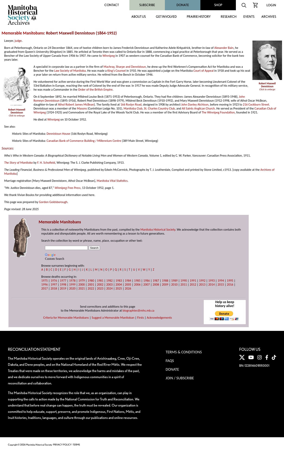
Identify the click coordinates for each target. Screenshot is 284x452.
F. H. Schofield (46, 162)
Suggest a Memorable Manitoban (113, 317)
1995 (230, 280)
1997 (53, 284)
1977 (63, 280)
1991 (193, 280)
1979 (81, 280)
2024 (109, 288)
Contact (111, 5)
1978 (72, 280)
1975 (44, 280)
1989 (174, 280)
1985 (137, 280)
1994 (221, 280)
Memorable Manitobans (23, 33)
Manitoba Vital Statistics (112, 181)
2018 (53, 288)
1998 (63, 284)
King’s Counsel (116, 70)
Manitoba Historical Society (157, 229)
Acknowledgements (159, 317)
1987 (156, 280)
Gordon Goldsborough (53, 202)
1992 (202, 280)
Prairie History (199, 17)
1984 (128, 280)
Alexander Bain (224, 48)
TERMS (76, 444)
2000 (81, 284)
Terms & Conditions (184, 352)
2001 (91, 284)
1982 (109, 280)
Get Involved (166, 17)
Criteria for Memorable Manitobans (66, 317)
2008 (156, 284)
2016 (230, 284)
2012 (193, 284)
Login (271, 5)
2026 (128, 288)
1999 (72, 284)
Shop (218, 5)
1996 (44, 284)
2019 (63, 288)
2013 (202, 284)
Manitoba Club (132, 108)
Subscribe (147, 5)
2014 (211, 284)
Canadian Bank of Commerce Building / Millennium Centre (84, 141)
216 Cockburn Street (256, 104)
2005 (128, 284)
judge (18, 41)
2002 (100, 284)
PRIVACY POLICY (62, 444)
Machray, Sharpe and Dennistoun (125, 67)
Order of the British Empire (95, 89)
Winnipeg (109, 56)
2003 (109, 284)
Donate (183, 5)
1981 (100, 280)
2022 (91, 288)
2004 (119, 284)
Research (228, 17)
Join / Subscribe (180, 378)
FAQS (170, 360)
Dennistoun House (58, 134)
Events (248, 17)
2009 (165, 284)
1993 (211, 280)
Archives (268, 17)
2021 (81, 288)
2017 (44, 288)
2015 (221, 284)
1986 (146, 280)
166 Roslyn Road (131, 104)
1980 (91, 280)
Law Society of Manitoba (70, 70)
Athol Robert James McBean (76, 104)
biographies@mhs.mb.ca (138, 310)
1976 (53, 280)
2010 (174, 284)
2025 (119, 288)
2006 (137, 284)
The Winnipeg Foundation (218, 112)
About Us (138, 17)
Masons (82, 108)
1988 (165, 280)
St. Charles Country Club (159, 108)
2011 (183, 284)
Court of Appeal (203, 70)
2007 (146, 284)
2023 (100, 288)
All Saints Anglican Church (198, 108)
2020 (72, 288)
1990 (183, 280)
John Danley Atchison (194, 104)
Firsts (140, 317)
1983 (119, 280)
